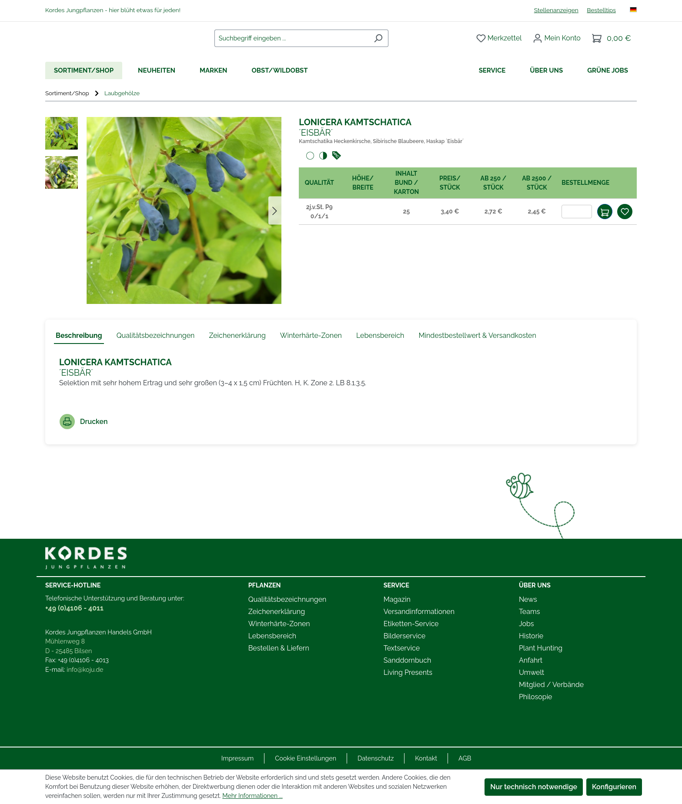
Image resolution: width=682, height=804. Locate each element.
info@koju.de (85, 669)
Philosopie (535, 697)
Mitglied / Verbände (551, 685)
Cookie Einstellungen (305, 758)
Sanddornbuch (407, 660)
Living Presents (408, 672)
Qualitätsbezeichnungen (287, 599)
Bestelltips (601, 10)
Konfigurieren (614, 787)
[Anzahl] (577, 227)
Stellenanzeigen (556, 10)
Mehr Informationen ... (252, 795)
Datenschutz (376, 758)
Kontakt (426, 758)
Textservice (402, 648)
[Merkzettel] (499, 46)
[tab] (79, 352)
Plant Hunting (540, 648)
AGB (464, 758)
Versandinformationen (419, 611)
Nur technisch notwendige (533, 787)
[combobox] (300, 46)
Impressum (237, 758)
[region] (163, 226)
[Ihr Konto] (556, 46)
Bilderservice (404, 636)
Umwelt (531, 672)
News (528, 599)
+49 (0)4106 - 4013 (83, 660)
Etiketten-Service (411, 624)
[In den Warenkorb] (604, 227)
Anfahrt (530, 660)
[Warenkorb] (611, 46)
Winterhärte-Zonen (279, 624)
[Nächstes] (274, 227)
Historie (531, 636)
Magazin (397, 599)
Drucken (84, 437)
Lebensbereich (272, 636)
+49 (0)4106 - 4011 (74, 608)
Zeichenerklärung (276, 611)
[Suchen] (387, 46)
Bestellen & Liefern (278, 648)
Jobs (526, 624)
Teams (529, 611)
